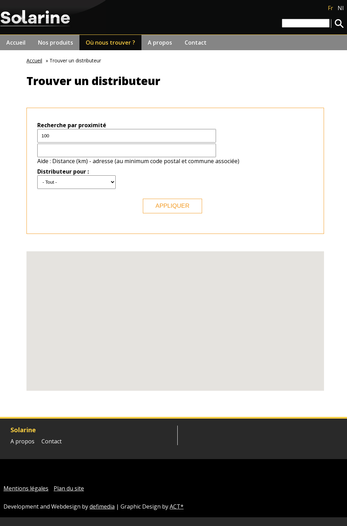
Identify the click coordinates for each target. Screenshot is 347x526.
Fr (330, 8)
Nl (341, 8)
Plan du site (69, 488)
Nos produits (55, 42)
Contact (196, 42)
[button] (242, 279)
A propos (160, 42)
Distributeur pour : (63, 171)
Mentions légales (25, 488)
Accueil (15, 42)
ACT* (177, 506)
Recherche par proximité (71, 125)
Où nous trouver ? (110, 42)
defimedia (102, 506)
